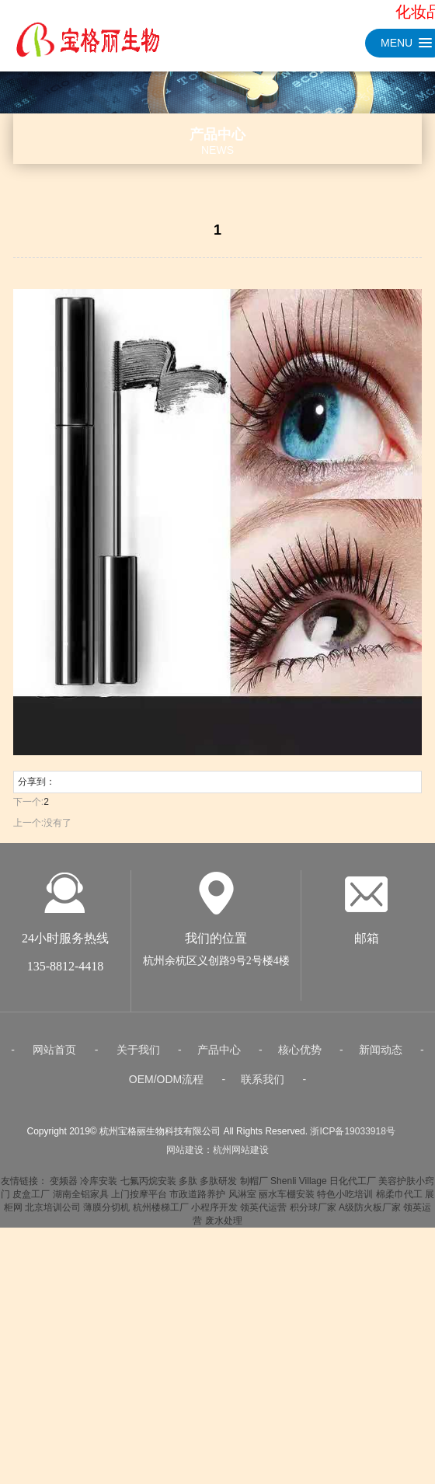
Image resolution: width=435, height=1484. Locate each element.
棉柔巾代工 (399, 1233)
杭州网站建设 (241, 1189)
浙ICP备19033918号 (352, 1170)
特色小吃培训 (345, 1233)
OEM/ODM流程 (166, 1119)
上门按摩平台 (139, 1233)
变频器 (64, 1220)
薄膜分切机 (106, 1247)
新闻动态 (380, 1089)
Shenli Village (298, 1220)
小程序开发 (214, 1247)
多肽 (188, 1220)
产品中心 (219, 1089)
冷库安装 (98, 1220)
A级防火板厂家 (370, 1247)
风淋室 (242, 1233)
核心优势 (300, 1089)
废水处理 (223, 1260)
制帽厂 (254, 1220)
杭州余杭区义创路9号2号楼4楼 (216, 1000)
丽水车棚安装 (287, 1233)
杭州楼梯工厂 (161, 1247)
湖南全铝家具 (81, 1233)
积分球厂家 (313, 1247)
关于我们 (138, 1089)
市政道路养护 (197, 1233)
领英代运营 (263, 1247)
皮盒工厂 (31, 1233)
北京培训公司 (53, 1247)
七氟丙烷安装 (148, 1220)
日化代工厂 (352, 1220)
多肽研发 (218, 1220)
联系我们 (262, 1119)
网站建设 (185, 1189)
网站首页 (54, 1089)
